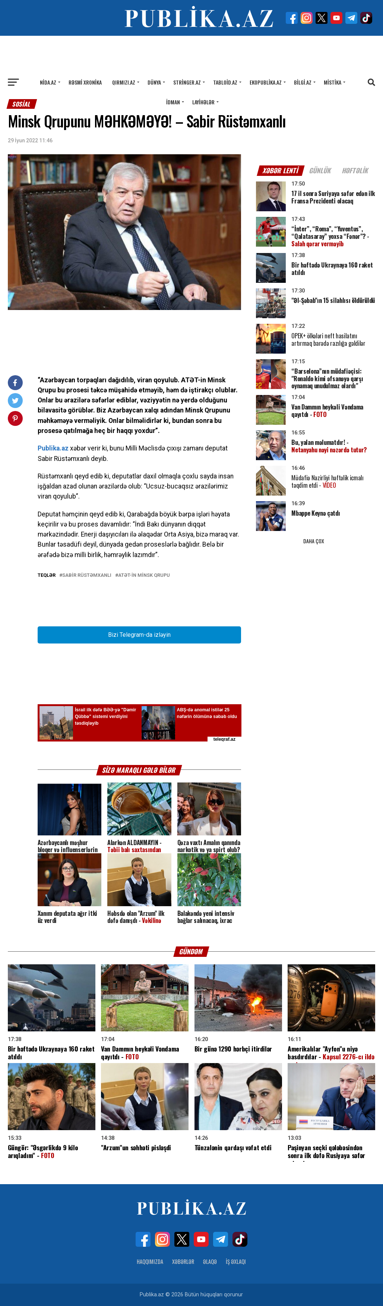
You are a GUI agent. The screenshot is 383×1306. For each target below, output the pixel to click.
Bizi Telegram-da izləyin (139, 634)
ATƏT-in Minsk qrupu (144, 575)
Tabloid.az (225, 82)
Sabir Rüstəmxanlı (86, 575)
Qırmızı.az (123, 82)
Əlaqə (210, 1261)
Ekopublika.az (266, 82)
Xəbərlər (183, 1261)
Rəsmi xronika (85, 82)
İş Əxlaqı (236, 1261)
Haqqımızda (150, 1261)
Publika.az (53, 448)
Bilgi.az (302, 82)
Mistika (332, 82)
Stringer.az (187, 82)
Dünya (154, 82)
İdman (173, 102)
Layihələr (203, 102)
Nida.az (48, 82)
